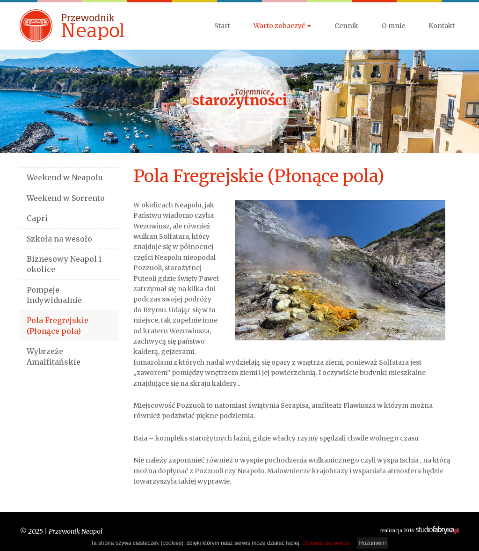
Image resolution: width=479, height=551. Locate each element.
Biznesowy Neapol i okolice (64, 264)
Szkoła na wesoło (59, 238)
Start (222, 26)
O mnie (393, 26)
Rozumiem (372, 543)
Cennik (346, 26)
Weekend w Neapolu (65, 177)
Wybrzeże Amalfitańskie (53, 356)
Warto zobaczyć (282, 26)
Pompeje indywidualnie (54, 295)
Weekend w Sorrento (66, 198)
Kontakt (441, 26)
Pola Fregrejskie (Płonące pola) (57, 325)
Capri (37, 218)
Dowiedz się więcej (325, 543)
